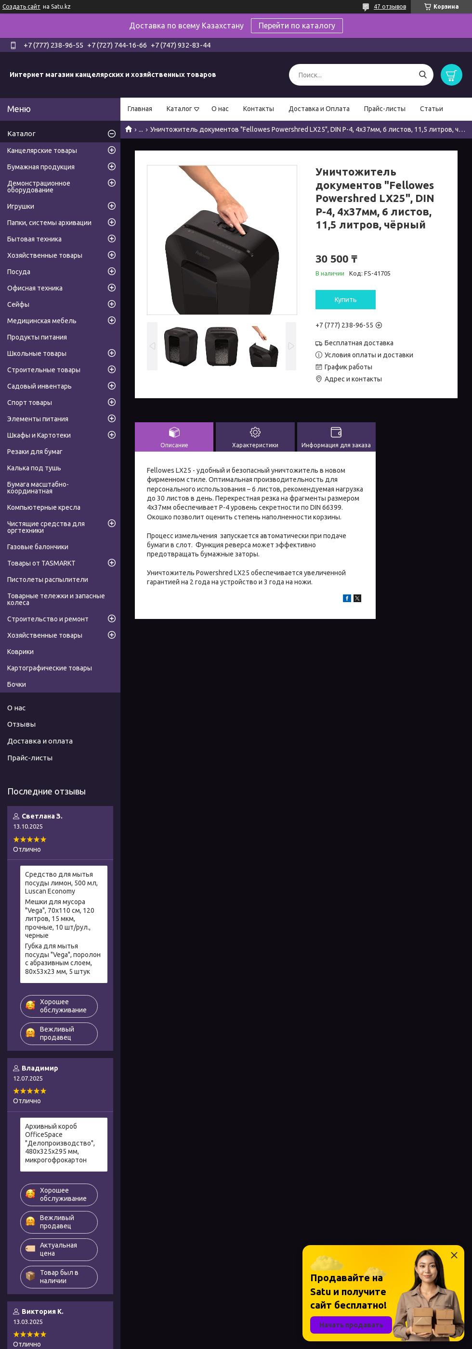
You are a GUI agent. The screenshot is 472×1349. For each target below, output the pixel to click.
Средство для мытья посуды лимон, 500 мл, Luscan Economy (61, 882)
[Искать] (422, 75)
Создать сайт (21, 6)
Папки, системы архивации (49, 223)
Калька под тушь (34, 468)
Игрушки (20, 206)
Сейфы (18, 304)
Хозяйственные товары (44, 255)
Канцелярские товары (42, 150)
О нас (220, 109)
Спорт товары (29, 402)
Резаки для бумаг (35, 451)
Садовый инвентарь (39, 386)
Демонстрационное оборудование (38, 186)
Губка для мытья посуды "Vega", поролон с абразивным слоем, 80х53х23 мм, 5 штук (63, 958)
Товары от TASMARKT (41, 563)
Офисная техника (35, 288)
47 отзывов (390, 6)
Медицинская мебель (42, 321)
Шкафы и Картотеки (39, 435)
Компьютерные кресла (43, 507)
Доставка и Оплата (319, 109)
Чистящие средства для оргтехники (46, 527)
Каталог (179, 109)
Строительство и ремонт (48, 619)
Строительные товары (43, 370)
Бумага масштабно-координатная (38, 487)
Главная (140, 109)
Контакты (258, 109)
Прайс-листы (385, 109)
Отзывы (21, 724)
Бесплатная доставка (359, 343)
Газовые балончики (37, 547)
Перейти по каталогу (297, 25)
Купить (346, 299)
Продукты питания (37, 337)
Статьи (431, 109)
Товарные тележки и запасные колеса (56, 599)
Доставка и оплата (40, 741)
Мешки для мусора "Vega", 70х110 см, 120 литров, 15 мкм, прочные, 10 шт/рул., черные (59, 918)
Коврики (20, 652)
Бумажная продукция (41, 167)
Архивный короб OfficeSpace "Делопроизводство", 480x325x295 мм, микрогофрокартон (60, 1143)
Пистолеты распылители (47, 579)
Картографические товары (49, 668)
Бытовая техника (34, 239)
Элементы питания (37, 419)
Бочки (16, 684)
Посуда (18, 272)
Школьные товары (36, 353)
